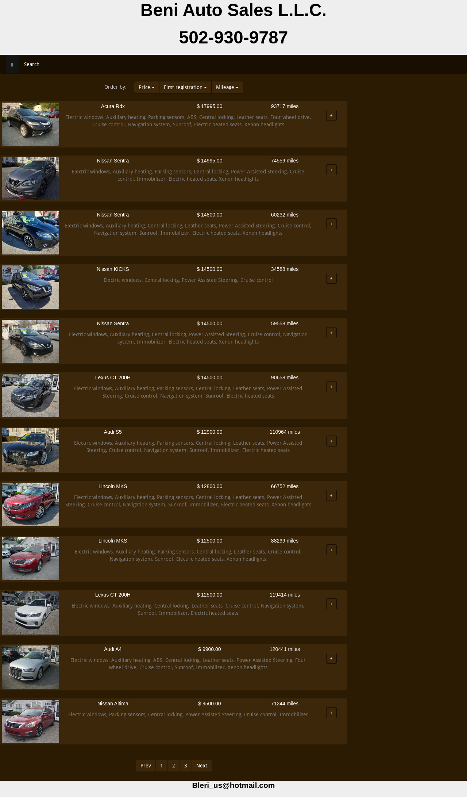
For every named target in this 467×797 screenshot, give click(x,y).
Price (147, 87)
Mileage (227, 87)
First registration (185, 87)
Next (201, 766)
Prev (145, 766)
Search (31, 64)
